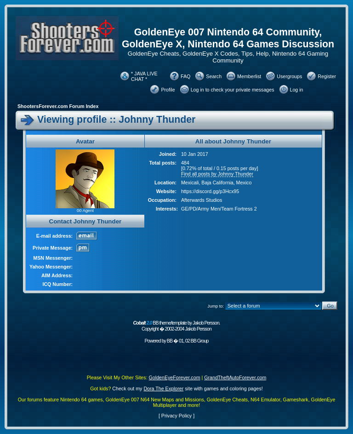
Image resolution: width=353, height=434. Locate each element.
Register (327, 76)
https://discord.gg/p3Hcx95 (210, 191)
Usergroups (289, 76)
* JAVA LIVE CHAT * (144, 76)
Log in (296, 89)
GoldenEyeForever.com (174, 377)
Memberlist (249, 76)
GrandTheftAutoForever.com (235, 377)
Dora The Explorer (163, 388)
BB (169, 340)
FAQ (185, 76)
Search (214, 76)
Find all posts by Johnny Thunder (217, 174)
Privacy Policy (176, 415)
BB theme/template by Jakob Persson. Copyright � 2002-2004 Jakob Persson (176, 325)
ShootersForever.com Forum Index (57, 106)
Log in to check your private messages (232, 89)
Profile (168, 89)
